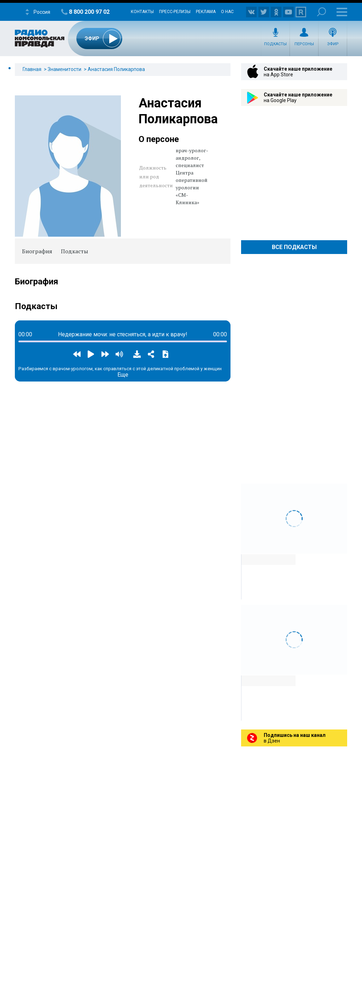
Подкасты (275, 44)
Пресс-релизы (175, 11)
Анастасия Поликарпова (116, 69)
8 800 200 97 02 (89, 11)
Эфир (333, 44)
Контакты (142, 11)
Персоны (304, 44)
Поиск (321, 11)
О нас (227, 11)
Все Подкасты (294, 247)
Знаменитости (64, 69)
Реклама (206, 11)
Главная (32, 69)
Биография (37, 251)
